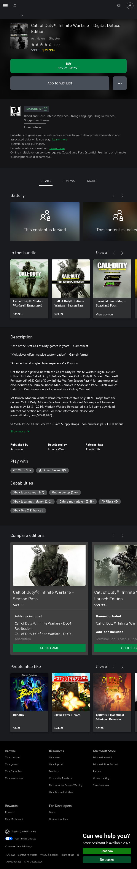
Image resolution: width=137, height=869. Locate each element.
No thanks (107, 859)
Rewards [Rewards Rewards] (9, 812)
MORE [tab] (91, 181)
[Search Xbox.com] (15, 5)
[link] (29, 288)
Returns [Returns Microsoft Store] (97, 771)
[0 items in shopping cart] (120, 6)
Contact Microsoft (27, 854)
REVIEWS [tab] (69, 181)
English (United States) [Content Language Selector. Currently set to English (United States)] (24, 831)
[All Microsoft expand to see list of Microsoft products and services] (5, 6)
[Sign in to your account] (130, 6)
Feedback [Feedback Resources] (54, 771)
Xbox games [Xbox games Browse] (11, 764)
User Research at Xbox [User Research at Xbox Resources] (61, 792)
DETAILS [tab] (45, 181)
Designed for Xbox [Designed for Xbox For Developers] (58, 819)
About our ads (13, 861)
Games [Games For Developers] (52, 812)
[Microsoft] (68, 3)
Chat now (106, 851)
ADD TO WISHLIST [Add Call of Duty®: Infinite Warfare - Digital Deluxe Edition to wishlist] (60, 83)
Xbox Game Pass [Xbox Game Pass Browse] (13, 771)
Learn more (59, 139)
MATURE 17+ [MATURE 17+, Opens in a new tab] (36, 109)
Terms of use (67, 854)
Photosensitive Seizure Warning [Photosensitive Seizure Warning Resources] (65, 785)
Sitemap (10, 854)
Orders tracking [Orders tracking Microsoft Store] (101, 778)
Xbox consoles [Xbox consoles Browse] (12, 757)
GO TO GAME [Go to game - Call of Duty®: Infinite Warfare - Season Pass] (49, 648)
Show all (102, 252)
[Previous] (113, 196)
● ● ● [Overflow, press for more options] (120, 83)
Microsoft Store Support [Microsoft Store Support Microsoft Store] (105, 764)
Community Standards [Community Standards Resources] (60, 778)
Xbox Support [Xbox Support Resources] (56, 764)
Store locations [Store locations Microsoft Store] (101, 785)
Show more (20, 431)
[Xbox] (11, 15)
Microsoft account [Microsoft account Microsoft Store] (102, 757)
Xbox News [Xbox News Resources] (55, 757)
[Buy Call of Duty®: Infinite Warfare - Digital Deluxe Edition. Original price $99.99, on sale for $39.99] (68, 66)
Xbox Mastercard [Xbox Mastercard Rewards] (14, 819)
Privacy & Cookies (49, 854)
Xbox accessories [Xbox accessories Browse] (14, 778)
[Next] (122, 196)
